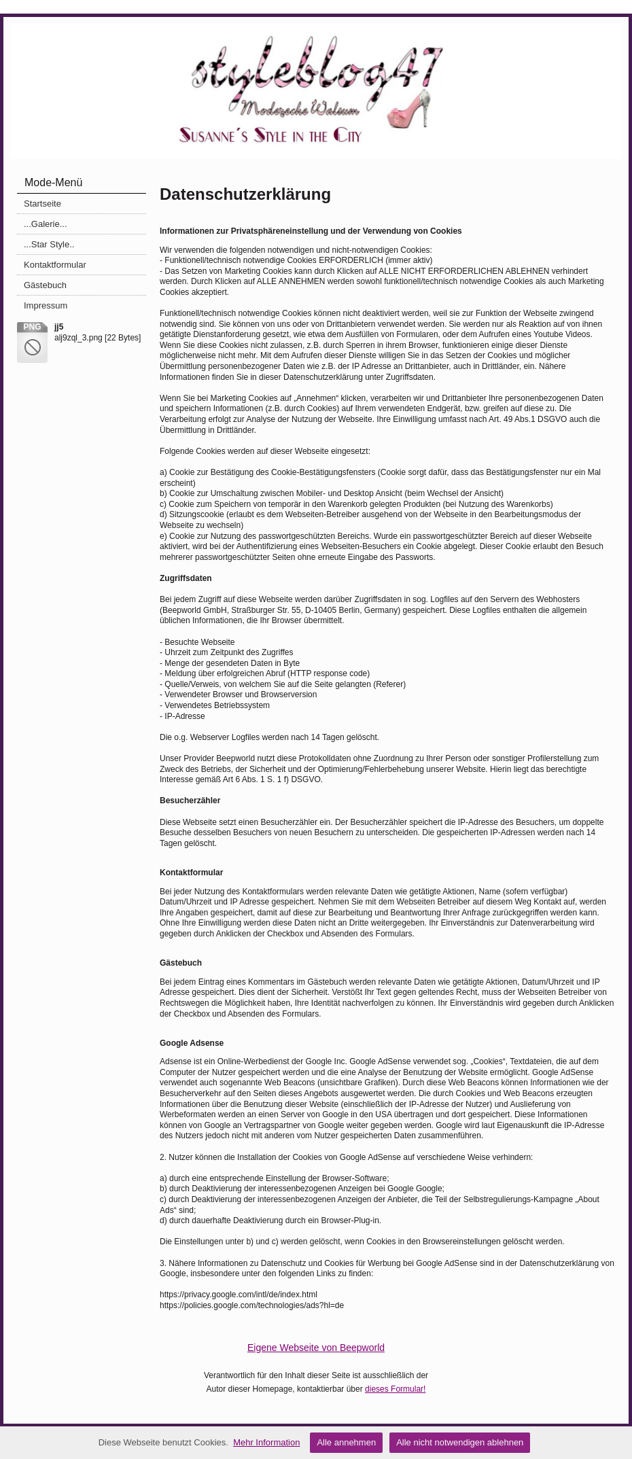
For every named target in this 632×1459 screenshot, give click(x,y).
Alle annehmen (346, 1442)
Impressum (45, 305)
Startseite (42, 203)
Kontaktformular (55, 265)
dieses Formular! (395, 1389)
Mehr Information (266, 1442)
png (32, 327)
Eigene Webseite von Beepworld (316, 1347)
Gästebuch (45, 285)
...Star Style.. (49, 244)
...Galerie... (45, 224)
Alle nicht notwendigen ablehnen (459, 1442)
